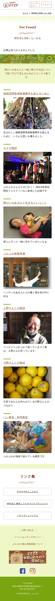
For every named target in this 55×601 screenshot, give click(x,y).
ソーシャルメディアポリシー (27, 537)
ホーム (25, 13)
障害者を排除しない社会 (41, 13)
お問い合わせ (27, 530)
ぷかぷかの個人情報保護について (27, 544)
